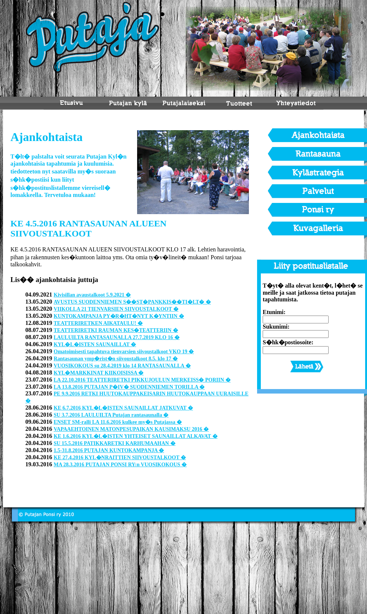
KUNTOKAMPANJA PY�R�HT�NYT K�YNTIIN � (119, 316)
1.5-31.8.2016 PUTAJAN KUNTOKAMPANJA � (109, 450)
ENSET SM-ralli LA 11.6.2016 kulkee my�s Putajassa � (118, 422)
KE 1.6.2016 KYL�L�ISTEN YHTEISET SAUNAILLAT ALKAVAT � (136, 436)
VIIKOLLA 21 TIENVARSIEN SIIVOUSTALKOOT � (116, 309)
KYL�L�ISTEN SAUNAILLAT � (95, 344)
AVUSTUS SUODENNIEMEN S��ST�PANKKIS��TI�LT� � (132, 302)
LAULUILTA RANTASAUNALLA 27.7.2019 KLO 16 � (117, 337)
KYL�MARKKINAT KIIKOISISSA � (98, 373)
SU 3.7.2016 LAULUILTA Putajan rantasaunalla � (111, 415)
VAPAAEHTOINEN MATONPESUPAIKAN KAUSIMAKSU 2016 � (131, 429)
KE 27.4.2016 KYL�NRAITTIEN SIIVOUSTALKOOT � (120, 457)
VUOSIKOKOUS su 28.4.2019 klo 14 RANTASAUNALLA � (122, 366)
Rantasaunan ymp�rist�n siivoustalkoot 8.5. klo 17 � (116, 358)
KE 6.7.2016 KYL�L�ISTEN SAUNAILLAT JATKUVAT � (123, 408)
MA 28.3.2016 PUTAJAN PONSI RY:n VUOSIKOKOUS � (120, 464)
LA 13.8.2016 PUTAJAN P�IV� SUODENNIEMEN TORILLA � (129, 387)
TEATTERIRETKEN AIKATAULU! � (98, 323)
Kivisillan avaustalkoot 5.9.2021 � (92, 295)
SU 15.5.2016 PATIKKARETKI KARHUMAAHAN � (114, 443)
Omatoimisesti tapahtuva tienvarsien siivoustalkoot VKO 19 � (124, 351)
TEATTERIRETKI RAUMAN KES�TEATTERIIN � (116, 330)
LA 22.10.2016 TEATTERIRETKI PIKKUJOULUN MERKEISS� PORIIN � (142, 380)
